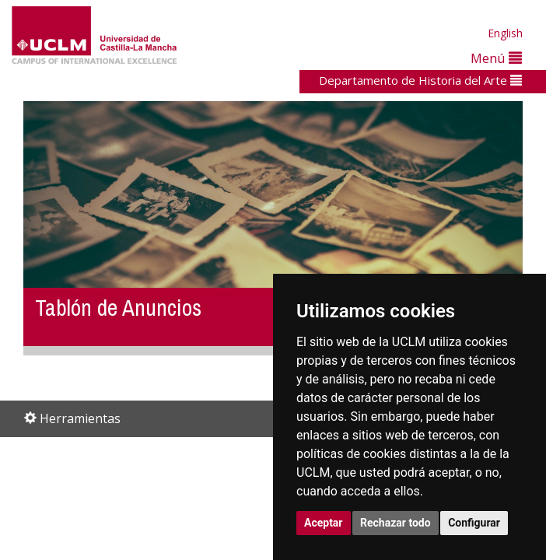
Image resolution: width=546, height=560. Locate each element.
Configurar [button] (474, 522)
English (505, 33)
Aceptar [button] (323, 522)
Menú (496, 58)
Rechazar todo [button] (395, 522)
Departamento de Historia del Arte (420, 80)
